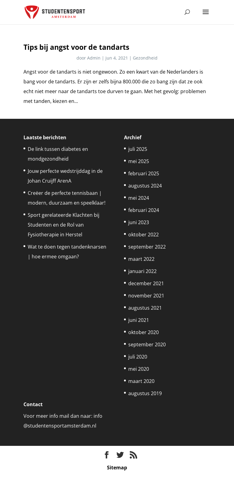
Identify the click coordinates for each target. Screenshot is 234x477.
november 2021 (146, 295)
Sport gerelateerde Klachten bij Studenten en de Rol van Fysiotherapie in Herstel (63, 225)
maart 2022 (141, 259)
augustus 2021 (145, 307)
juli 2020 (137, 356)
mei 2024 (138, 198)
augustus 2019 (145, 393)
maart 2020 (141, 381)
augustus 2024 (145, 185)
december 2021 (146, 283)
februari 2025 (143, 173)
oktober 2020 (143, 332)
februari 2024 (143, 210)
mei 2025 (138, 161)
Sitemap (117, 467)
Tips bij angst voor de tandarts (76, 47)
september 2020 (147, 344)
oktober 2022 (143, 234)
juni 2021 (138, 320)
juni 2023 (138, 222)
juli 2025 (137, 149)
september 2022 (147, 246)
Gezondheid (145, 58)
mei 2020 (138, 369)
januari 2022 (142, 271)
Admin (94, 58)
